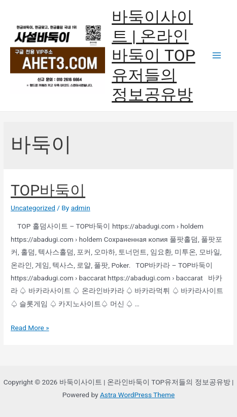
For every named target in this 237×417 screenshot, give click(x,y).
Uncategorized (33, 208)
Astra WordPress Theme (137, 395)
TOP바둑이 (48, 190)
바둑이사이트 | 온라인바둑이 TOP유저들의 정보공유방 (153, 55)
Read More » (30, 328)
